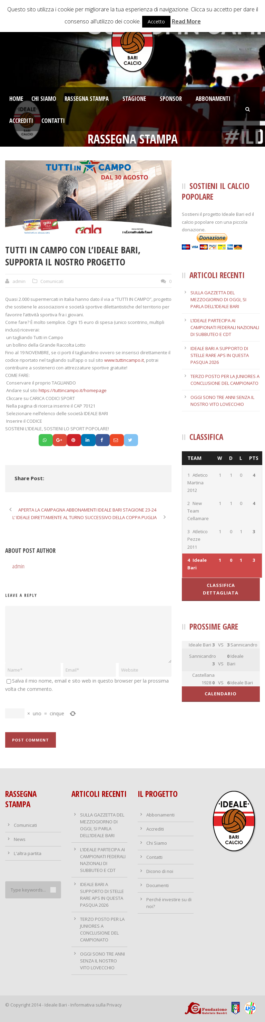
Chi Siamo (43, 99)
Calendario (221, 694)
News (20, 839)
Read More (186, 21)
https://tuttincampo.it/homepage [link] (73, 390)
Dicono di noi (159, 871)
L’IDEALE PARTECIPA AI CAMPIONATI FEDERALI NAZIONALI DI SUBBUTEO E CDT (224, 327)
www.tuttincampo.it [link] (124, 360)
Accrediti (21, 121)
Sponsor (171, 99)
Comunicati (51, 281)
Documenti (157, 885)
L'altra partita (27, 853)
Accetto (156, 21)
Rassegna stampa (87, 99)
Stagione (134, 99)
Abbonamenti (213, 99)
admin (19, 281)
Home (16, 99)
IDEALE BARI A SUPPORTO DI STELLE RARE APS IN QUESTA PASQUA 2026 (219, 355)
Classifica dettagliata (220, 589)
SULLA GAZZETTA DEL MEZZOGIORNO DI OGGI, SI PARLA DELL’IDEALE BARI (218, 299)
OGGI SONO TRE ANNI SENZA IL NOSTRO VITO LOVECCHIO (102, 961)
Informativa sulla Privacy (96, 1005)
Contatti (53, 121)
